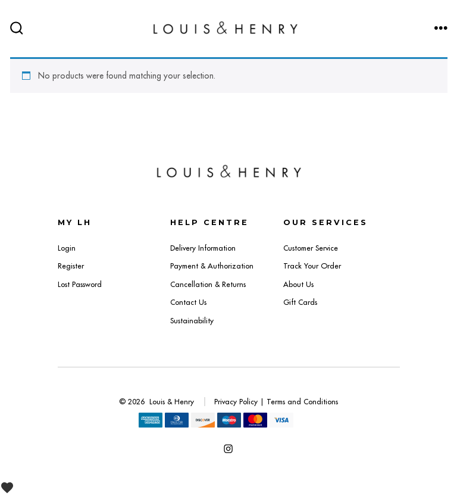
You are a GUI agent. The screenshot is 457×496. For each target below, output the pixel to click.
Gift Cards (300, 302)
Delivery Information (203, 248)
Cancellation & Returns (208, 284)
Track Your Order (312, 265)
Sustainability (192, 320)
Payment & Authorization (211, 265)
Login (67, 248)
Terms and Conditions (302, 401)
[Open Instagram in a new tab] (228, 449)
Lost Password (80, 284)
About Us (298, 284)
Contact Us (188, 302)
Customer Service (310, 248)
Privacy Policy (236, 401)
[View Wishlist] (11, 487)
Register (71, 265)
